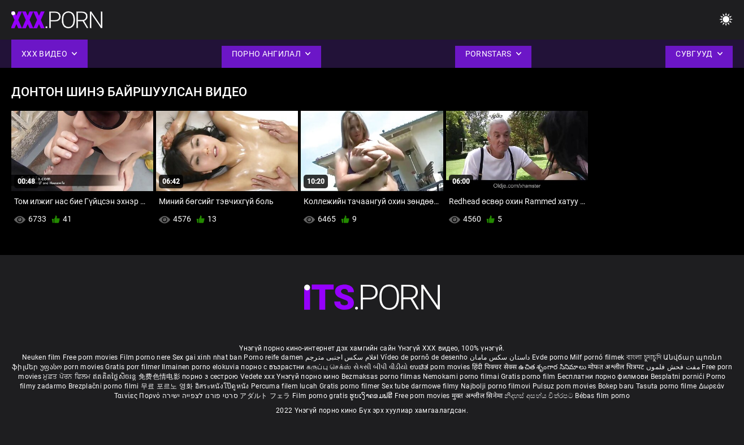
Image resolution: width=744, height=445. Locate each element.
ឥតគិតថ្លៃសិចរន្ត (116, 377)
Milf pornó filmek (597, 357)
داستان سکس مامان (500, 357)
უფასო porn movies (72, 367)
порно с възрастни (272, 367)
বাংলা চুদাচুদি (643, 357)
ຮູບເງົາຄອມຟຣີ (371, 396)
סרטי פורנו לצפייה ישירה (200, 396)
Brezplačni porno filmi (104, 386)
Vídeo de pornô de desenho (424, 357)
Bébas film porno (602, 396)
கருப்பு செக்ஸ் (328, 367)
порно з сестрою (210, 377)
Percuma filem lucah (285, 386)
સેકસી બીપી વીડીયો (380, 367)
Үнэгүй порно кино (308, 377)
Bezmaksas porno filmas (382, 377)
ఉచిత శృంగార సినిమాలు (553, 367)
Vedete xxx (257, 377)
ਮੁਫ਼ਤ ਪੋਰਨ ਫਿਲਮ (68, 377)
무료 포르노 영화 (168, 386)
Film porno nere (145, 357)
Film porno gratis (320, 396)
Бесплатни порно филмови (604, 377)
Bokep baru (616, 386)
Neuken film (41, 357)
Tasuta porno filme (667, 386)
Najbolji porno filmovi (496, 386)
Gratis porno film (529, 377)
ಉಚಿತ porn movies (441, 367)
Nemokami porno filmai (462, 377)
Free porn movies (91, 357)
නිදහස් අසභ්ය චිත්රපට (539, 396)
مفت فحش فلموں (674, 367)
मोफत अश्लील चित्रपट (617, 367)
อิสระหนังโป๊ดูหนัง (223, 386)
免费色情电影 (160, 377)
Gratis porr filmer (133, 367)
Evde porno (550, 357)
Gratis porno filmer (350, 386)
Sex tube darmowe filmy (420, 386)
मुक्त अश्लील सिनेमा (478, 396)
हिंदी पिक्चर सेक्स (494, 367)
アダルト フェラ (265, 396)
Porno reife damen (273, 357)
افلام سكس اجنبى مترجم (342, 357)
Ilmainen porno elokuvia (201, 367)
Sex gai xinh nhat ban (207, 357)
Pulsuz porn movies (565, 386)
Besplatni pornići (678, 377)
